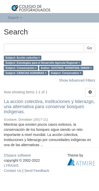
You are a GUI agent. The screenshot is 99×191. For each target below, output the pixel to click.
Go (89, 48)
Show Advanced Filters (77, 80)
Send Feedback (36, 171)
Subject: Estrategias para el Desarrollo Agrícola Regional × (42, 62)
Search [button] (15, 18)
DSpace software (17, 155)
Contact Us (12, 171)
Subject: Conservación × (21, 67)
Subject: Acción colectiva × (22, 57)
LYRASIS (11, 165)
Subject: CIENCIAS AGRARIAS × (25, 72)
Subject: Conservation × (66, 72)
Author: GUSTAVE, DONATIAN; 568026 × (66, 67)
